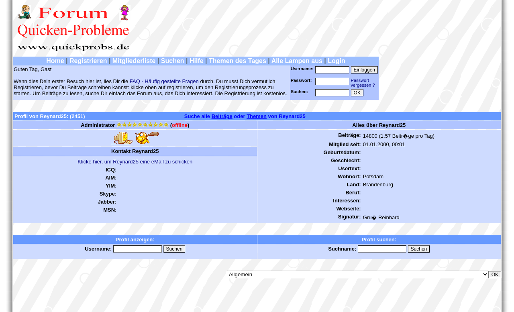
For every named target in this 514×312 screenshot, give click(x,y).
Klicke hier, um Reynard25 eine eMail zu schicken (135, 162)
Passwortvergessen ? (363, 83)
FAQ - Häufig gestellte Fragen (164, 81)
